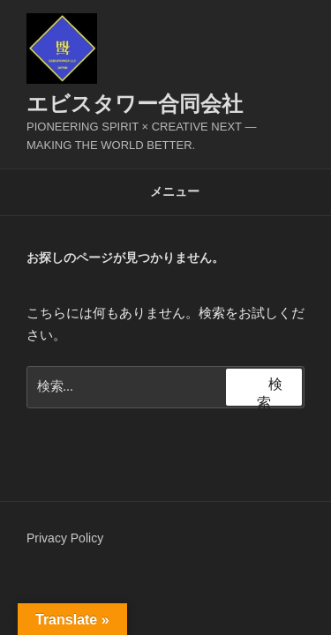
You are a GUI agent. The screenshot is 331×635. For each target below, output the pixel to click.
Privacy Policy (64, 538)
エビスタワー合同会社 (134, 104)
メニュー (165, 191)
